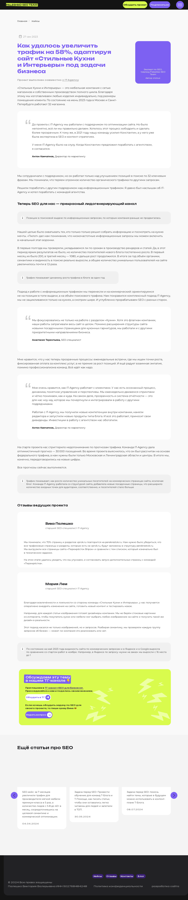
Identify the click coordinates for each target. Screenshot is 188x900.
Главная (22, 21)
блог (141, 876)
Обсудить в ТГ (38, 697)
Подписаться (160, 5)
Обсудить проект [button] (135, 5)
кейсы (98, 876)
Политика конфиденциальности (118, 886)
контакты (127, 876)
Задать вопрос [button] (39, 714)
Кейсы (36, 21)
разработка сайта (165, 886)
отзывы (111, 876)
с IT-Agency (70, 80)
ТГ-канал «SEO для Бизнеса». (64, 688)
